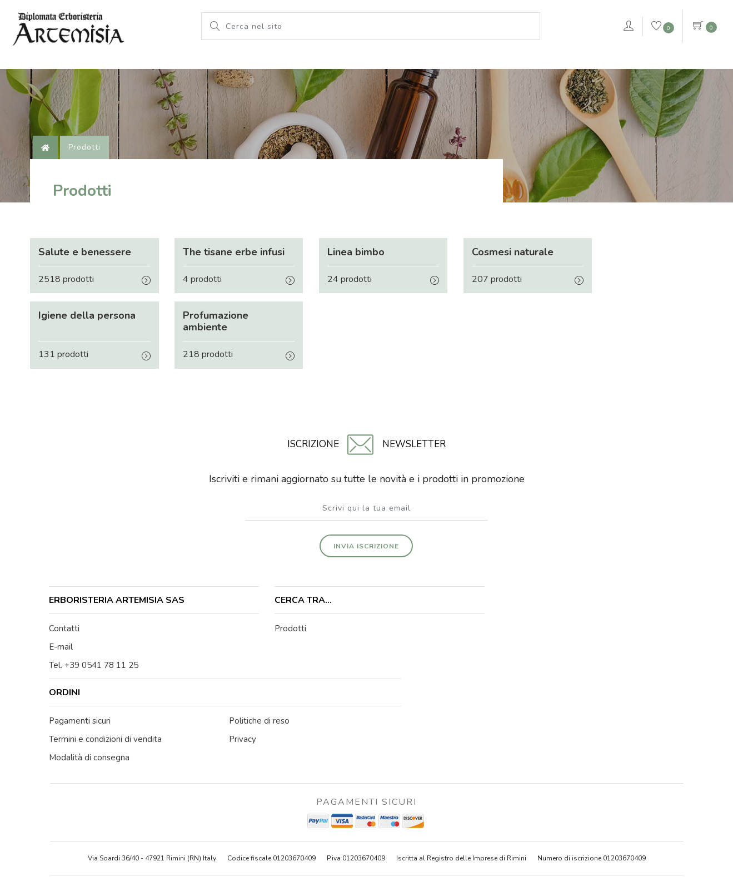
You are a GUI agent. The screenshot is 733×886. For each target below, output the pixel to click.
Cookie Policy (422, 820)
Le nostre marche (354, 64)
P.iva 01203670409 (356, 725)
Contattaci (673, 66)
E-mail (62, 605)
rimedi (509, 64)
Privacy (466, 820)
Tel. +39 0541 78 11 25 (94, 624)
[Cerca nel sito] (379, 26)
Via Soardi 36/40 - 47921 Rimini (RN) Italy (152, 725)
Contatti (65, 587)
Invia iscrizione (367, 503)
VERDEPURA (573, 64)
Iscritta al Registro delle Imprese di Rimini (461, 725)
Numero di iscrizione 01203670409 (591, 725)
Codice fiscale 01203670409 (271, 725)
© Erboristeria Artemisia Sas (296, 820)
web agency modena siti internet (366, 848)
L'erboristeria (213, 64)
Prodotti (280, 64)
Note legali (370, 820)
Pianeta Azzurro (443, 64)
